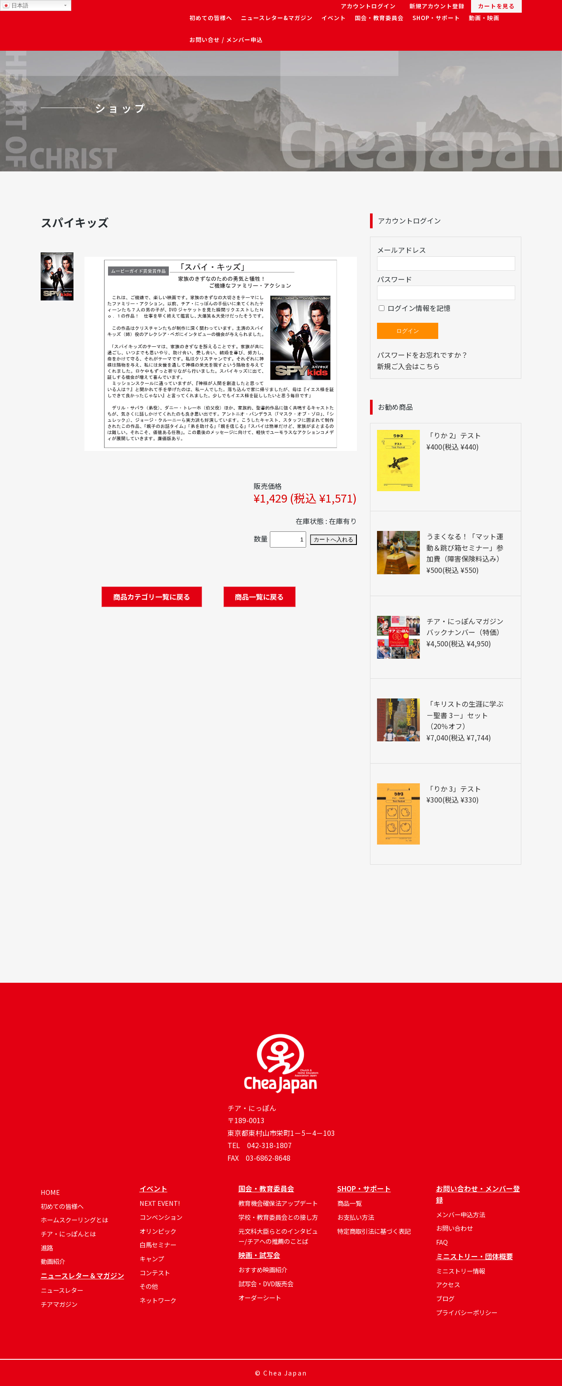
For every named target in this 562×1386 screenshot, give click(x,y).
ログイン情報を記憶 (414, 308)
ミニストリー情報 (460, 1270)
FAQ (442, 1241)
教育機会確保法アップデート (278, 1203)
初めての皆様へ (62, 1206)
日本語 (15, 5)
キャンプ (152, 1258)
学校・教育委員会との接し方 (278, 1217)
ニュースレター (62, 1290)
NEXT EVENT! (160, 1203)
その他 (149, 1286)
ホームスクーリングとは (74, 1219)
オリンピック (158, 1231)
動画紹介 (53, 1261)
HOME (50, 1192)
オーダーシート (259, 1297)
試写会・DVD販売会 (265, 1283)
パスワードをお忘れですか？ (422, 354)
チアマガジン (59, 1304)
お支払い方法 (355, 1217)
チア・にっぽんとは (68, 1233)
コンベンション (161, 1217)
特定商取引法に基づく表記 (374, 1231)
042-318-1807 (269, 1145)
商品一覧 (349, 1203)
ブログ (445, 1298)
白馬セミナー (158, 1244)
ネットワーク (158, 1300)
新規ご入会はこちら (408, 366)
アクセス (448, 1284)
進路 (47, 1247)
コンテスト (155, 1272)
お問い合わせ (454, 1227)
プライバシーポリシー (466, 1312)
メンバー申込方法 (460, 1214)
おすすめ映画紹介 (262, 1269)
